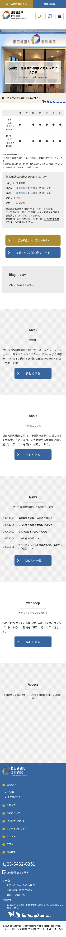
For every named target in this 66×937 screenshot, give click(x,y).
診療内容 (11, 805)
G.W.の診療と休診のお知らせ (33, 531)
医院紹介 (11, 784)
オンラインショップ (17, 828)
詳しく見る (33, 373)
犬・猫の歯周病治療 (17, 3)
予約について (13, 813)
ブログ (10, 844)
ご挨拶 (10, 792)
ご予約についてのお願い (33, 240)
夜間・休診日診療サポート (33, 252)
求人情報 (11, 851)
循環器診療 (50, 3)
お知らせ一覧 (33, 560)
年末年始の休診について (31, 538)
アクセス (11, 836)
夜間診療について (16, 820)
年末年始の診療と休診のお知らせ (24, 98)
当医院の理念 (14, 797)
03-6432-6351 (21, 864)
